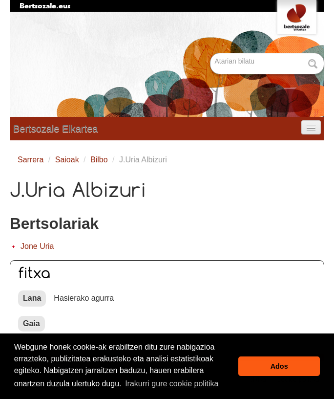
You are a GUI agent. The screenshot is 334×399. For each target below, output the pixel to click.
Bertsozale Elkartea (55, 128)
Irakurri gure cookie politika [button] (171, 383)
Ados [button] (279, 366)
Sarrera (30, 159)
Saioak (67, 159)
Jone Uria (37, 246)
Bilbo (99, 159)
